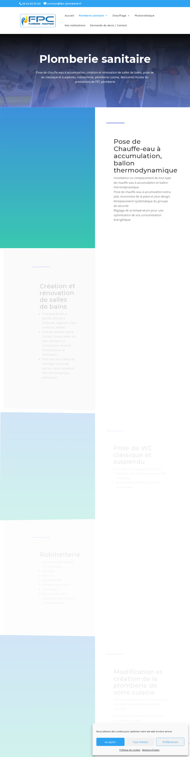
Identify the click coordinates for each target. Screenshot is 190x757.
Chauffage (119, 15)
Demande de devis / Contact (108, 25)
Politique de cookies (129, 750)
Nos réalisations (75, 25)
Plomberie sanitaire (91, 15)
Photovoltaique (144, 15)
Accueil (69, 15)
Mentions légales (150, 750)
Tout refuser (140, 742)
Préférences (170, 742)
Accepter (110, 742)
